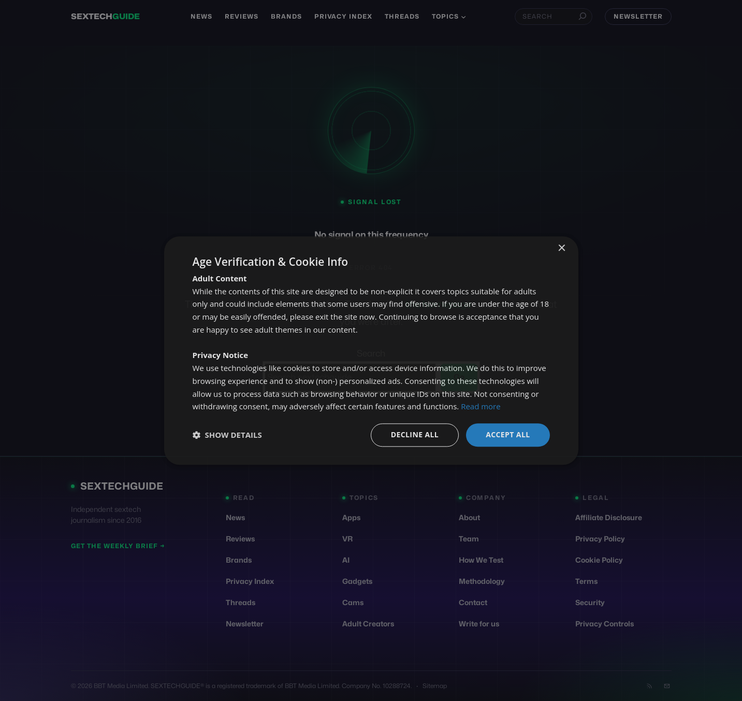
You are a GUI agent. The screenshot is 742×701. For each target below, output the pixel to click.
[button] (227, 435)
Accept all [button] (508, 434)
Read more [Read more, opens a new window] (481, 407)
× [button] (561, 248)
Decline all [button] (415, 434)
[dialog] (371, 350)
